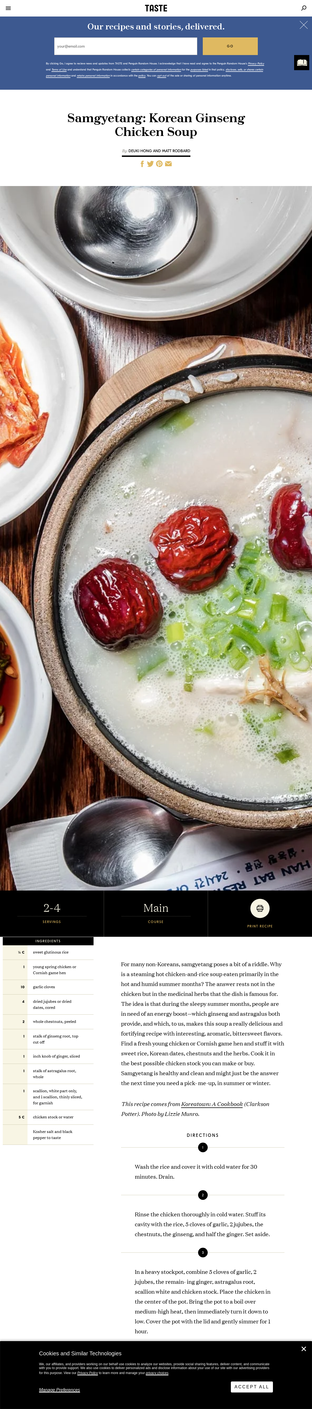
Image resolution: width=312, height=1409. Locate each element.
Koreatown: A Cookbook (212, 1103)
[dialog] (156, 1375)
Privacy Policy (87, 1373)
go (230, 46)
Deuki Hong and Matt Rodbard (159, 151)
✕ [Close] (303, 1349)
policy (142, 75)
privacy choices (157, 1373)
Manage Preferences (59, 1390)
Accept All (251, 1387)
